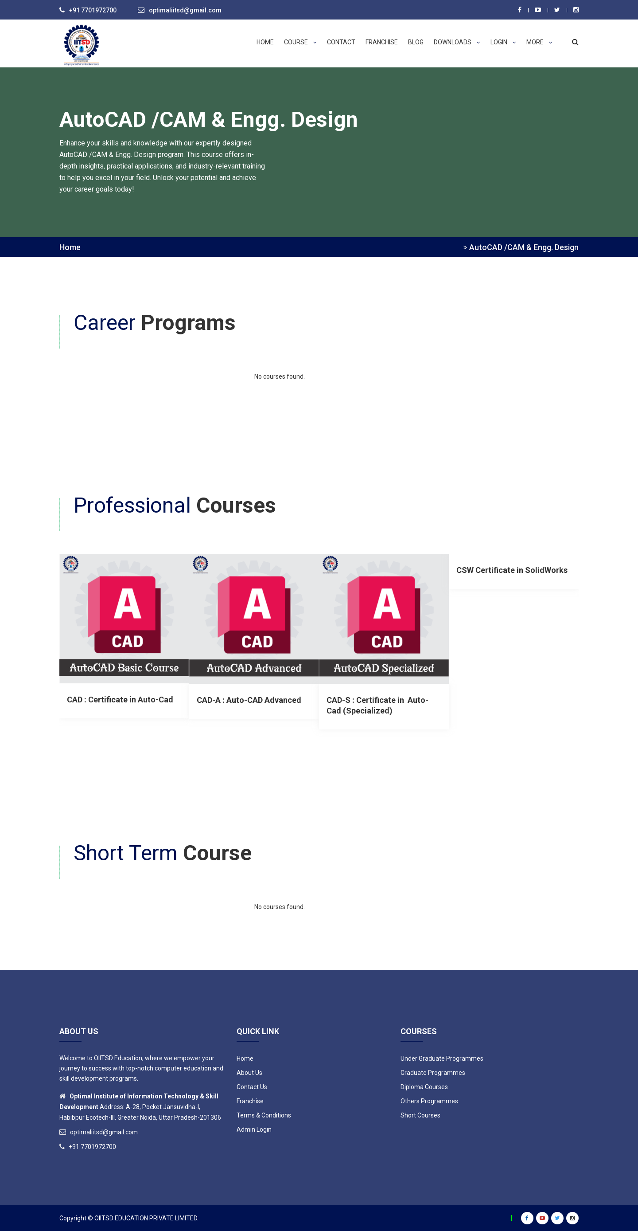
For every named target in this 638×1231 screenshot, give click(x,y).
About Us (249, 1072)
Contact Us (252, 1086)
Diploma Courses (424, 1086)
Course (300, 42)
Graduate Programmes (433, 1072)
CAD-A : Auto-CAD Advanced (249, 700)
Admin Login (254, 1129)
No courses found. (279, 376)
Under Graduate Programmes (442, 1058)
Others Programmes (429, 1101)
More (539, 42)
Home (265, 42)
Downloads (457, 42)
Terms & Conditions (264, 1115)
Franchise (382, 42)
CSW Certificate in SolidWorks (512, 570)
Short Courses (420, 1115)
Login (503, 42)
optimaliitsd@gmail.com (185, 10)
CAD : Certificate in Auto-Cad (120, 699)
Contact (341, 42)
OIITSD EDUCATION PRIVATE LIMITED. (146, 1218)
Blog (416, 42)
